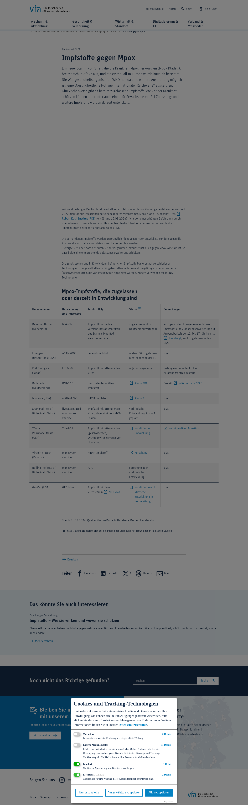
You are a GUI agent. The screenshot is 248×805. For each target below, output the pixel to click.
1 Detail (166, 764)
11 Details (165, 745)
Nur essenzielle (89, 792)
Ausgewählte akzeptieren (124, 792)
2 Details (166, 734)
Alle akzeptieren (158, 792)
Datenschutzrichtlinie (132, 725)
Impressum (168, 802)
